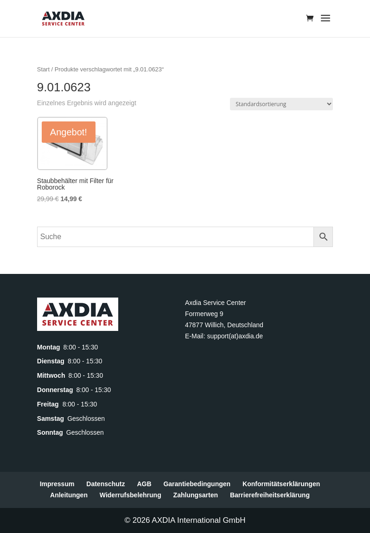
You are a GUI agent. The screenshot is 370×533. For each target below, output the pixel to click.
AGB (144, 484)
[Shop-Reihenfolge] (281, 104)
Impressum (57, 484)
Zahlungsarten (195, 495)
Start (43, 69)
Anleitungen (69, 495)
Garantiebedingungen (196, 484)
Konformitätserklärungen (281, 484)
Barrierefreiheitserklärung (270, 495)
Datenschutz (105, 484)
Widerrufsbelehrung (130, 495)
